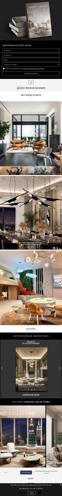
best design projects (31, 95)
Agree (32, 493)
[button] (60, 368)
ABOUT (30, 478)
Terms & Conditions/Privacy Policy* (34, 68)
